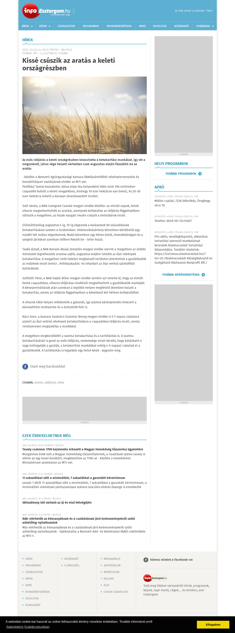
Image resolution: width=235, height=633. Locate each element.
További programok (180, 173)
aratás (38, 382)
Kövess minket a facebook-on (171, 559)
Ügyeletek (160, 26)
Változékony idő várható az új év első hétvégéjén (57, 502)
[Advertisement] (84, 408)
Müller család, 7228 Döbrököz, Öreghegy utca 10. (182, 203)
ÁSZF (106, 585)
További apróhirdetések (181, 274)
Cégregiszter (66, 26)
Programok (91, 26)
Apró (142, 26)
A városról (71, 565)
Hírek (25, 26)
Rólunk (109, 579)
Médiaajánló (112, 559)
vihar (60, 382)
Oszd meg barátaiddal (47, 366)
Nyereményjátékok (119, 26)
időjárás (50, 382)
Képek (43, 26)
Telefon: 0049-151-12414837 (173, 221)
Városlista (73, 11)
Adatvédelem (112, 565)
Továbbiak (203, 26)
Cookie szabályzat (116, 592)
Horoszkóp (32, 605)
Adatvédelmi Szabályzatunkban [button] (28, 627)
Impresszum (111, 572)
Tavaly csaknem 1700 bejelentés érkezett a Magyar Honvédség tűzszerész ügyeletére (82, 449)
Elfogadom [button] (213, 624)
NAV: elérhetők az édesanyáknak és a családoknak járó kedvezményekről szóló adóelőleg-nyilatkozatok (78, 520)
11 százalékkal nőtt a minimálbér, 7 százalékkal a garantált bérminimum (73, 478)
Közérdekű (181, 26)
